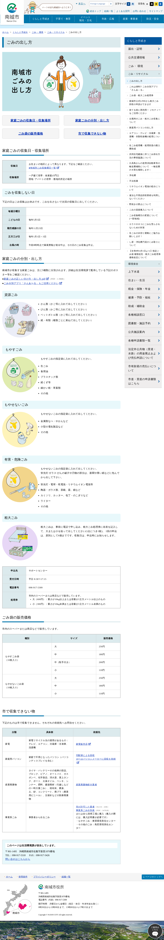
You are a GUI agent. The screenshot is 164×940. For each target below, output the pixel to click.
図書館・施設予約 (139, 323)
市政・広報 (108, 19)
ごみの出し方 (135, 81)
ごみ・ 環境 (135, 66)
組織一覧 (108, 11)
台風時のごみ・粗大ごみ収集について (144, 120)
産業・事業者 (130, 19)
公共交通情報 (136, 57)
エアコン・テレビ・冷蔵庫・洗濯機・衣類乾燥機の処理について (144, 136)
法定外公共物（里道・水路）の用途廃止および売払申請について (142, 353)
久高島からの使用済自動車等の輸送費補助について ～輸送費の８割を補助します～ (144, 166)
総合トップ (95, 11)
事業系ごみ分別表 (85, 810)
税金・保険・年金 (139, 288)
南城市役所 (54, 887)
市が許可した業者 (85, 807)
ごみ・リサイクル (138, 74)
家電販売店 (82, 744)
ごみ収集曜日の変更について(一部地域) (143, 217)
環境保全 (133, 264)
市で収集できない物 (92, 133)
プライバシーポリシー (44, 877)
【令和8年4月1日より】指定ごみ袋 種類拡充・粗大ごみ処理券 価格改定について (145, 254)
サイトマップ (156, 11)
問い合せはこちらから (17, 859)
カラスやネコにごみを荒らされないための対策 (144, 226)
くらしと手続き (41, 19)
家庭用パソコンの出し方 (141, 128)
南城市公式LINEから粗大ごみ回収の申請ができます (144, 102)
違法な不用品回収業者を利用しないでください (144, 197)
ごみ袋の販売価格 (30, 133)
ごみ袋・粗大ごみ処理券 (141, 95)
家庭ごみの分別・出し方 (92, 120)
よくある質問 (123, 11)
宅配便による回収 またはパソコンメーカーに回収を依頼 (96, 757)
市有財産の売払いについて (142, 368)
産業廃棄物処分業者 (86, 784)
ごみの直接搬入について (141, 210)
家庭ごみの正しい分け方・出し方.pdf (24, 279)
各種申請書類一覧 (139, 340)
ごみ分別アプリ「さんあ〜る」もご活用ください (31, 283)
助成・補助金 (136, 306)
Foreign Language (97, 4)
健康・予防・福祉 (139, 297)
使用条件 (23, 877)
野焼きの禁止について (140, 204)
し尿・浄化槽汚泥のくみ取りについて (144, 243)
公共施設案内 (136, 331)
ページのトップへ (154, 877)
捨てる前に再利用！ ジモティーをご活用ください (145, 111)
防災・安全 (152, 19)
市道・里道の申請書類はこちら (142, 381)
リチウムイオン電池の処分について (144, 188)
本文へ (81, 3)
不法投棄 (133, 181)
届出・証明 (135, 48)
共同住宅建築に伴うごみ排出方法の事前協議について (144, 156)
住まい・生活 (136, 280)
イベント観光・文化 (85, 19)
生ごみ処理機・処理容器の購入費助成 (144, 147)
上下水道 (133, 271)
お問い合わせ (139, 11)
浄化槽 (132, 175)
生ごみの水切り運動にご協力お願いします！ (144, 234)
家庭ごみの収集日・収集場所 (31, 120)
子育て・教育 (63, 19)
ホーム (9, 877)
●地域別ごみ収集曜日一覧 (42, 168)
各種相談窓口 (136, 314)
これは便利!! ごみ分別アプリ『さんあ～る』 (143, 88)
